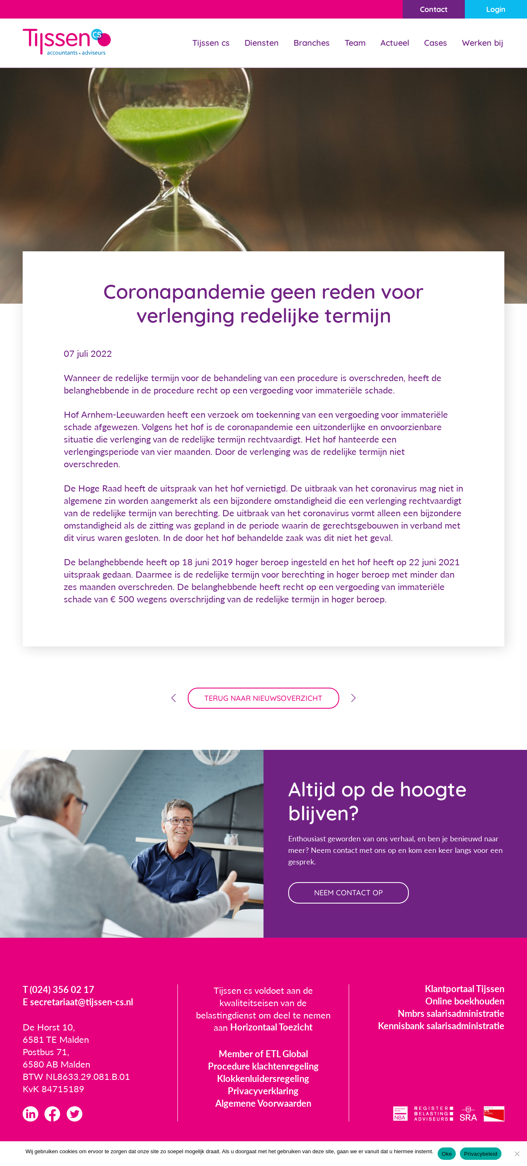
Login (496, 9)
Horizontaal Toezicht (271, 1027)
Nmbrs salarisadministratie (451, 1013)
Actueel (394, 42)
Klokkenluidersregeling (263, 1078)
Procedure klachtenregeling (263, 1066)
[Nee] (517, 1154)
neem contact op (349, 893)
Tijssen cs (211, 42)
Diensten (262, 42)
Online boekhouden (464, 1001)
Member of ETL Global (263, 1054)
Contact (433, 9)
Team (355, 42)
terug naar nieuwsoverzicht (264, 698)
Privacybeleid (480, 1154)
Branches (312, 42)
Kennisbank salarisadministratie (441, 1026)
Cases (435, 42)
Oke (447, 1154)
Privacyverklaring (263, 1091)
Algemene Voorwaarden (263, 1103)
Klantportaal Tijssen (464, 989)
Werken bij (482, 42)
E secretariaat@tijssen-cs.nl (78, 1002)
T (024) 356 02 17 (58, 990)
